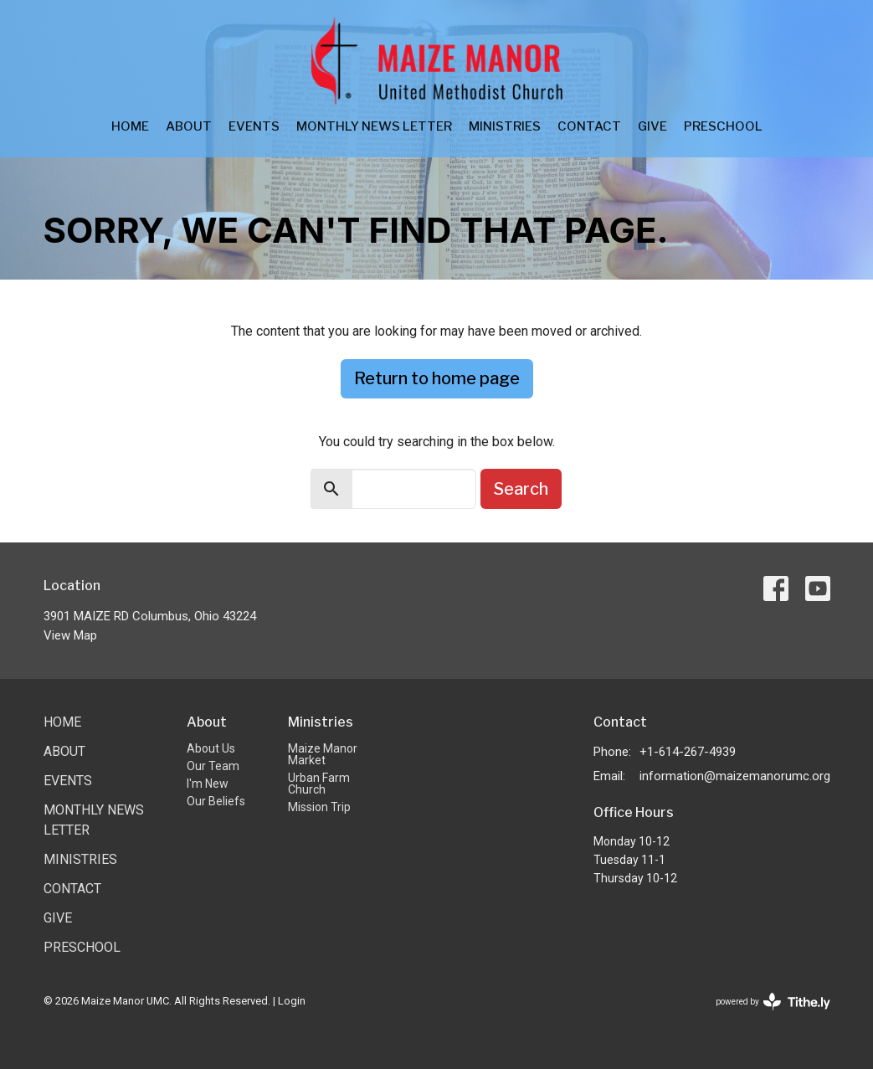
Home (130, 126)
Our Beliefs (216, 801)
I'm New (208, 783)
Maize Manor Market (322, 754)
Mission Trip (319, 807)
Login (292, 1000)
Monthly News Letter (374, 126)
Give (652, 126)
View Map (70, 635)
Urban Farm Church (319, 783)
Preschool (723, 126)
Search (521, 489)
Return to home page (437, 378)
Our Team (213, 766)
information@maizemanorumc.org (734, 776)
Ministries (505, 126)
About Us (211, 748)
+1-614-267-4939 (687, 751)
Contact (589, 126)
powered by (773, 1002)
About (189, 126)
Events (254, 126)
